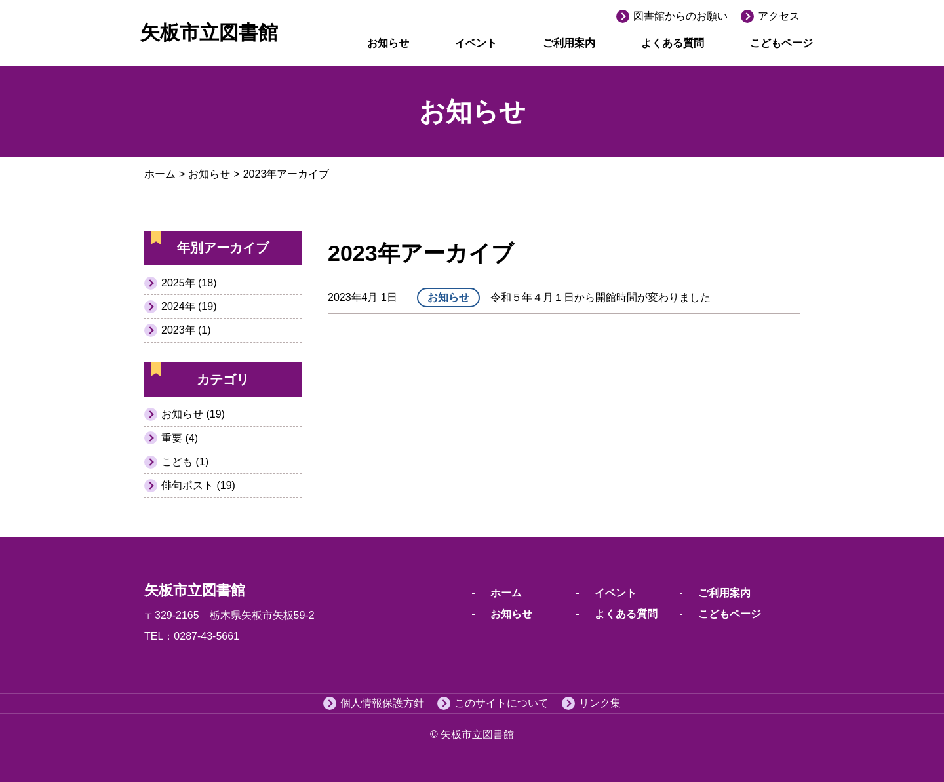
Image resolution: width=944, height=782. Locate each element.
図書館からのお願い (680, 16)
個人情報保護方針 (382, 703)
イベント (476, 43)
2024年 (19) (189, 306)
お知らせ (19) (193, 414)
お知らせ (388, 43)
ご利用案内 (569, 43)
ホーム (160, 174)
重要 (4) (179, 438)
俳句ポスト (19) (198, 485)
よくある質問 (672, 43)
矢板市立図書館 (209, 32)
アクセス (779, 16)
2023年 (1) (186, 330)
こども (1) (184, 461)
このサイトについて (501, 703)
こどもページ (781, 43)
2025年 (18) (189, 282)
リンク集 (600, 703)
